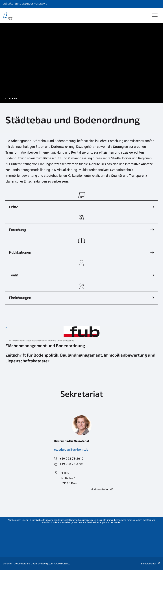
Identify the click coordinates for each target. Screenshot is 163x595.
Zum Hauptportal (59, 563)
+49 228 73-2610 (72, 458)
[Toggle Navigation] (155, 15)
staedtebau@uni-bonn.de (71, 449)
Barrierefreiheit (150, 563)
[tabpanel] (81, 63)
